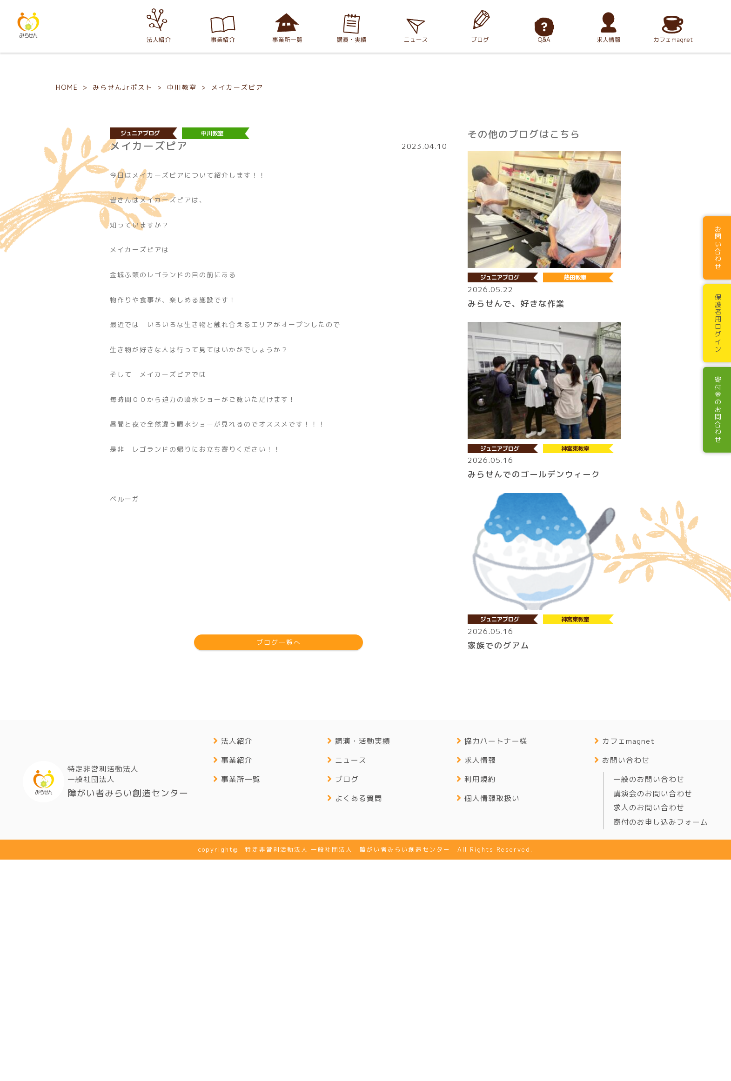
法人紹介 (237, 963)
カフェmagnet (628, 963)
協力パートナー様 (496, 963)
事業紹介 (237, 982)
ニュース (351, 982)
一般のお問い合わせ (648, 1001)
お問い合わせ (626, 982)
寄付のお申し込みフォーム (660, 1044)
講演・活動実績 (362, 963)
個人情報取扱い (492, 1020)
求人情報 (480, 982)
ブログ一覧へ (278, 864)
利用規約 (480, 1001)
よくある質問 (358, 1020)
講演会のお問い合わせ (652, 1015)
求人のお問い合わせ (648, 1030)
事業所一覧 (241, 1001)
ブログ (347, 1001)
